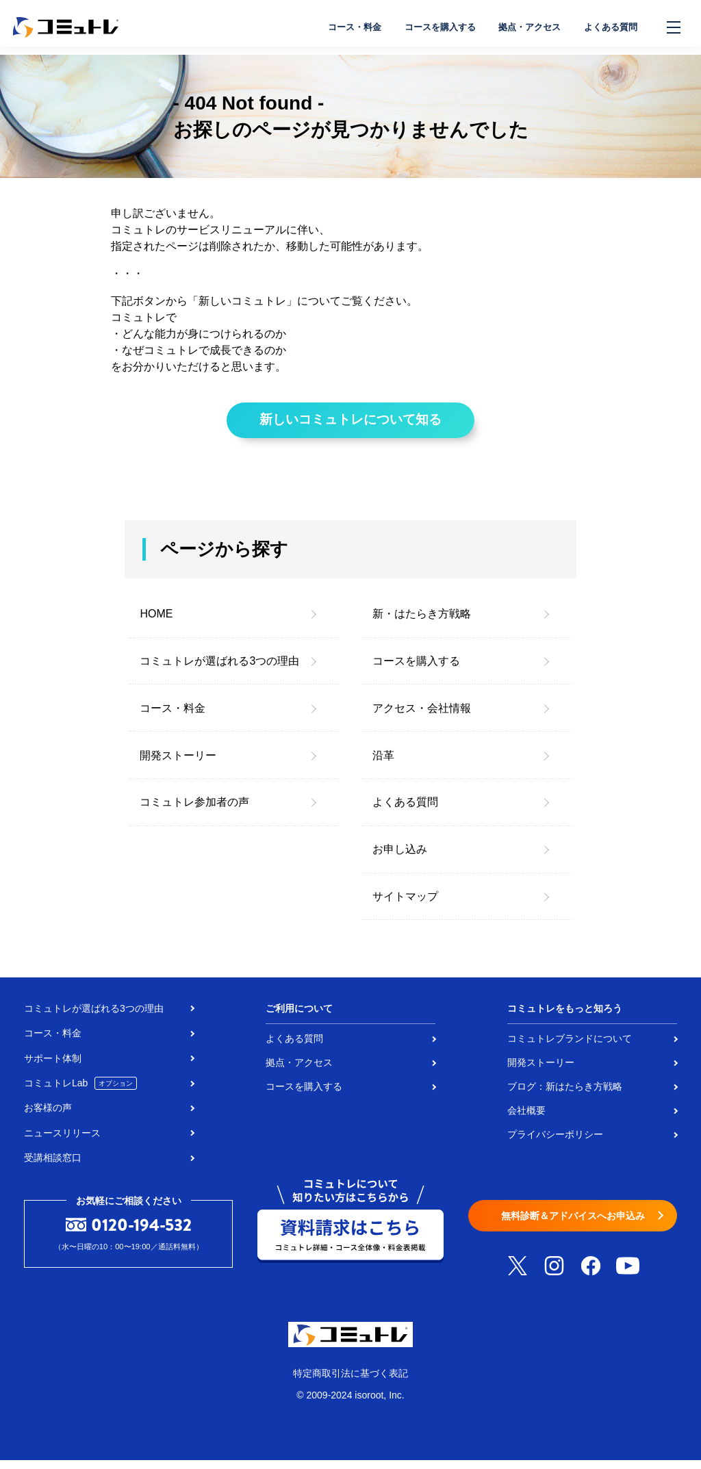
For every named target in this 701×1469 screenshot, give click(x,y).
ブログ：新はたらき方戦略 (564, 1094)
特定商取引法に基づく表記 (350, 1381)
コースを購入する (424, 27)
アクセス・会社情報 (421, 716)
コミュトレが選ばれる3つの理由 (219, 669)
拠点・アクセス (521, 27)
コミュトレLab (80, 1092)
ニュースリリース (62, 1141)
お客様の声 (48, 1116)
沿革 (383, 763)
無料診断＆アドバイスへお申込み (573, 1225)
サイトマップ (405, 904)
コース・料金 (332, 27)
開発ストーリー (178, 763)
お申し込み (399, 857)
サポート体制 (52, 1066)
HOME (156, 622)
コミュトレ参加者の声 (194, 811)
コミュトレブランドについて (569, 1046)
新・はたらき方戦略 (421, 622)
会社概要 (526, 1118)
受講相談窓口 (52, 1165)
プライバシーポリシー (555, 1142)
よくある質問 (608, 27)
